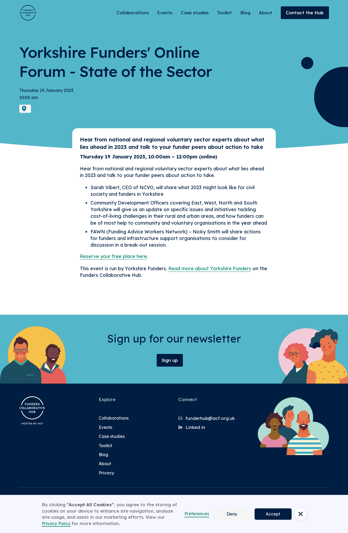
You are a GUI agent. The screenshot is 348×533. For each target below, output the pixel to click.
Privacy (106, 473)
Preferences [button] (196, 513)
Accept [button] (273, 514)
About (265, 12)
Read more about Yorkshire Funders (209, 268)
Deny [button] (232, 514)
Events (164, 12)
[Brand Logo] (27, 12)
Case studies (195, 12)
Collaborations (132, 12)
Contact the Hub (305, 12)
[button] (300, 514)
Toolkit (224, 12)
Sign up (170, 360)
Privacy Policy (56, 523)
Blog (245, 12)
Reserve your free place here (113, 256)
